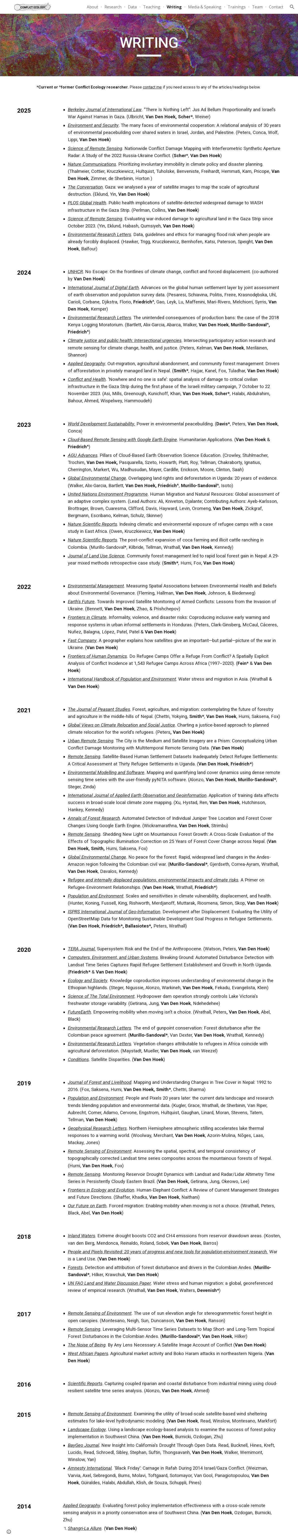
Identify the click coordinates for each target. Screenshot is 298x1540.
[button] (292, 7)
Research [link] (112, 7)
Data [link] (132, 7)
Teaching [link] (151, 7)
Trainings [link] (237, 7)
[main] (149, 45)
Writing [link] (174, 7)
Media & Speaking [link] (204, 7)
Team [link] (257, 7)
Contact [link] (276, 7)
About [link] (92, 7)
